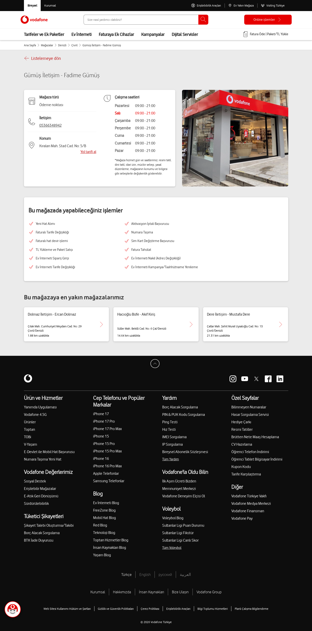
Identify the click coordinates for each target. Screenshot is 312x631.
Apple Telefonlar (106, 473)
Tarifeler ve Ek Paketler (44, 34)
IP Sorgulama (172, 444)
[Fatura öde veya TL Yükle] (265, 34)
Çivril (74, 45)
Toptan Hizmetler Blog (110, 540)
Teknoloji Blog (104, 533)
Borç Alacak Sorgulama (42, 533)
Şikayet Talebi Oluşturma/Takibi (49, 525)
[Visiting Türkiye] (272, 5)
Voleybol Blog (172, 518)
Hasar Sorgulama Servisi (250, 414)
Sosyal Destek (35, 481)
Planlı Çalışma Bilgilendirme (251, 608)
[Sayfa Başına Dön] (156, 364)
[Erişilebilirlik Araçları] (206, 5)
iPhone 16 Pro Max (107, 466)
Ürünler (30, 422)
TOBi (27, 437)
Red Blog (100, 525)
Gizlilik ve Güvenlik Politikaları (116, 608)
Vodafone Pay (242, 518)
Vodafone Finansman (247, 511)
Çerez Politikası (150, 608)
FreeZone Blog (104, 510)
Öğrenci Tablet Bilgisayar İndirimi (256, 459)
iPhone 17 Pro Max (107, 429)
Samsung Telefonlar (108, 481)
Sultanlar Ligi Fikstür (178, 533)
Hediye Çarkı (241, 422)
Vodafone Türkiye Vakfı (249, 496)
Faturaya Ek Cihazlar (116, 34)
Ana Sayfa (30, 45)
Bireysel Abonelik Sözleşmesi (185, 452)
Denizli (62, 45)
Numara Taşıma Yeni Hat (42, 459)
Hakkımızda (122, 592)
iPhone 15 (101, 436)
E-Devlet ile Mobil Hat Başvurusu (49, 452)
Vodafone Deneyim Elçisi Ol (183, 496)
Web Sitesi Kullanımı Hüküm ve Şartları (67, 608)
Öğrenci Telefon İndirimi (250, 452)
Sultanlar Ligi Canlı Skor (180, 540)
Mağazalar (47, 45)
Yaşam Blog (102, 555)
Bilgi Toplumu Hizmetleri (212, 608)
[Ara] (203, 20)
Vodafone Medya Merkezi (251, 503)
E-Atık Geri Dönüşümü (41, 496)
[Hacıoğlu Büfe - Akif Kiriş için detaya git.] (191, 324)
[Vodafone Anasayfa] (34, 20)
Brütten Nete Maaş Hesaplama (255, 437)
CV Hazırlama (241, 444)
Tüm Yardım (170, 459)
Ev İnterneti (81, 34)
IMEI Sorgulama (174, 437)
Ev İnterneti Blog (106, 503)
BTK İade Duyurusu (38, 540)
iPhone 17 (101, 414)
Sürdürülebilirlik (36, 503)
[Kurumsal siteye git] (50, 5)
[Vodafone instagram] (233, 378)
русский (165, 574)
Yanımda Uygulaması (40, 407)
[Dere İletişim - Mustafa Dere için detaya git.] (280, 324)
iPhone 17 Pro (104, 421)
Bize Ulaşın (180, 592)
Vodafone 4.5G (35, 414)
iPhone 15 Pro (104, 444)
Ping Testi (170, 422)
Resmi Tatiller (242, 429)
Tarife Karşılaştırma (246, 474)
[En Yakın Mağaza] (241, 5)
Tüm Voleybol (171, 548)
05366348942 (50, 125)
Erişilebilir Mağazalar (40, 489)
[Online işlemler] (268, 20)
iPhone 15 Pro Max (107, 451)
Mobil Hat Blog (104, 518)
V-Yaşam (30, 444)
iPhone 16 (101, 458)
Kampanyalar (152, 34)
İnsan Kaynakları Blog (109, 547)
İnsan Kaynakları (151, 592)
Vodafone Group (209, 592)
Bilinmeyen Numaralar (248, 407)
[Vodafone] (28, 378)
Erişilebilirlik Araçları (178, 608)
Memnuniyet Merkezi (179, 489)
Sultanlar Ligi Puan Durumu (183, 525)
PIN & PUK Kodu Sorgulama (183, 414)
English (145, 574)
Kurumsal (97, 592)
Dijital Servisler (185, 34)
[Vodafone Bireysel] (32, 5)
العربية (185, 574)
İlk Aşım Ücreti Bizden (179, 481)
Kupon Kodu (241, 467)
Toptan (29, 429)
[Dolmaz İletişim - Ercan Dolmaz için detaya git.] (101, 324)
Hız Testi (169, 429)
